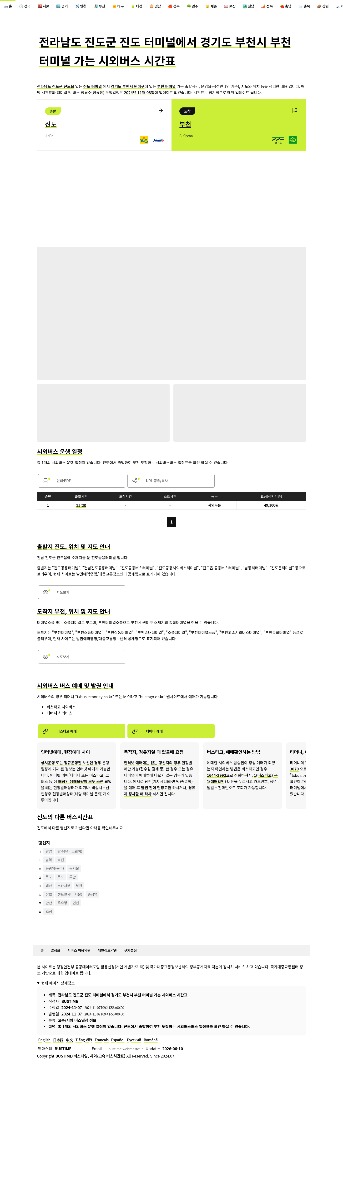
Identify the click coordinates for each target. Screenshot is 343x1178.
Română (161, 1050)
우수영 (64, 912)
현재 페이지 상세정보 (58, 993)
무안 (75, 886)
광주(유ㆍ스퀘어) (72, 860)
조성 (49, 921)
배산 (49, 895)
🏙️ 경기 (68, 7)
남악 (49, 869)
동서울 (77, 877)
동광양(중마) (56, 877)
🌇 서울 (47, 7)
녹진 (62, 869)
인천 (79, 912)
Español (125, 1050)
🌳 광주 (211, 7)
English (45, 1050)
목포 (49, 886)
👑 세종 (232, 7)
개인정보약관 (114, 960)
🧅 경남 (170, 7)
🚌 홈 (8, 7)
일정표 (57, 960)
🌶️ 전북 (293, 7)
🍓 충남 (314, 7)
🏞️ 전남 (273, 7)
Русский (143, 1050)
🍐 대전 (150, 7)
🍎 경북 (191, 7)
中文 (72, 1050)
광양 (49, 860)
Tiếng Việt (88, 1050)
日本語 (60, 1050)
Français (108, 1050)
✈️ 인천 (88, 7)
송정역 (97, 903)
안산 (49, 912)
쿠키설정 (139, 960)
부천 (82, 895)
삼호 (49, 903)
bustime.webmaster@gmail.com (137, 1060)
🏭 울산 (252, 7)
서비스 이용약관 (83, 960)
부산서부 (66, 895)
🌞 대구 (129, 7)
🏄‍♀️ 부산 (109, 7)
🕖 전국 (27, 7)
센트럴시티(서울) (72, 903)
